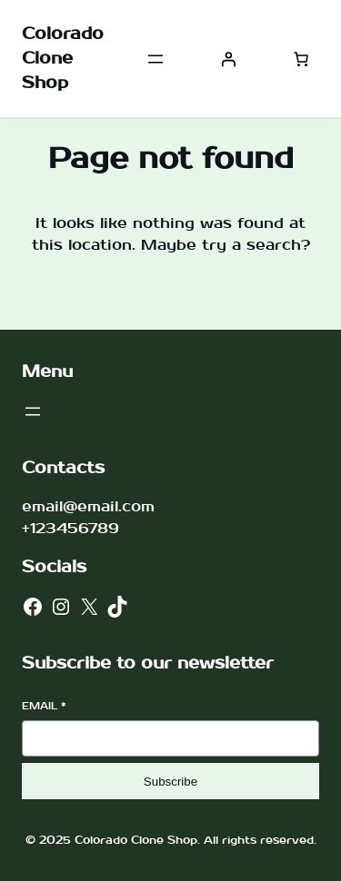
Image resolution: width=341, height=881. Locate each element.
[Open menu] (155, 59)
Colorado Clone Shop (63, 59)
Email (44, 706)
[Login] (228, 59)
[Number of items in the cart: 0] (301, 59)
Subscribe (170, 781)
